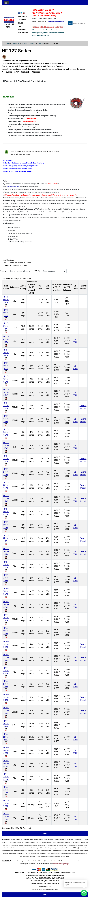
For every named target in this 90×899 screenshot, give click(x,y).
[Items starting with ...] (20, 271)
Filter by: (3, 271)
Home (6, 43)
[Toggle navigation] (6, 2)
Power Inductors (28, 43)
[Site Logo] (9, 20)
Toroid (40, 43)
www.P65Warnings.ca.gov (61, 864)
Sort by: (37, 271)
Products (15, 43)
